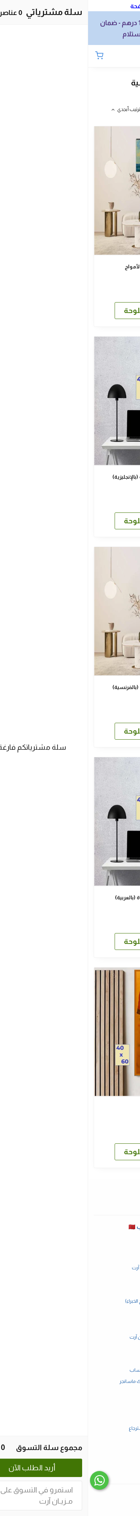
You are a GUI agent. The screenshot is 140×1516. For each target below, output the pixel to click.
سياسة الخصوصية (70, 1439)
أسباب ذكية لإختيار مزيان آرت (70, 1337)
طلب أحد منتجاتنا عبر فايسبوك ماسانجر (70, 1381)
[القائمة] (128, 56)
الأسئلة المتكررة (70, 1257)
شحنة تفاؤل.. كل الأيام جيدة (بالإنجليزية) (70, 477)
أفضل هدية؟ (70, 1290)
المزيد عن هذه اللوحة (70, 310)
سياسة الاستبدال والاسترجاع (70, 1428)
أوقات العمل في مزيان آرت (70, 1267)
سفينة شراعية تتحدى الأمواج (70, 267)
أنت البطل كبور (70, 1108)
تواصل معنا (70, 1279)
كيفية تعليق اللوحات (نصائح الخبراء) (70, 1301)
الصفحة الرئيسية (70, 1245)
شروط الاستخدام (70, 1417)
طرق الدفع (70, 1348)
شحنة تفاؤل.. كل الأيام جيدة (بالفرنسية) (70, 687)
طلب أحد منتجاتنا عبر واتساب (70, 1370)
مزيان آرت (70, 1472)
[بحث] (115, 56)
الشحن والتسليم (70, 1359)
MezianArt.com (70, 1461)
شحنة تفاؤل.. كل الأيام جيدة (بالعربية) (70, 897)
